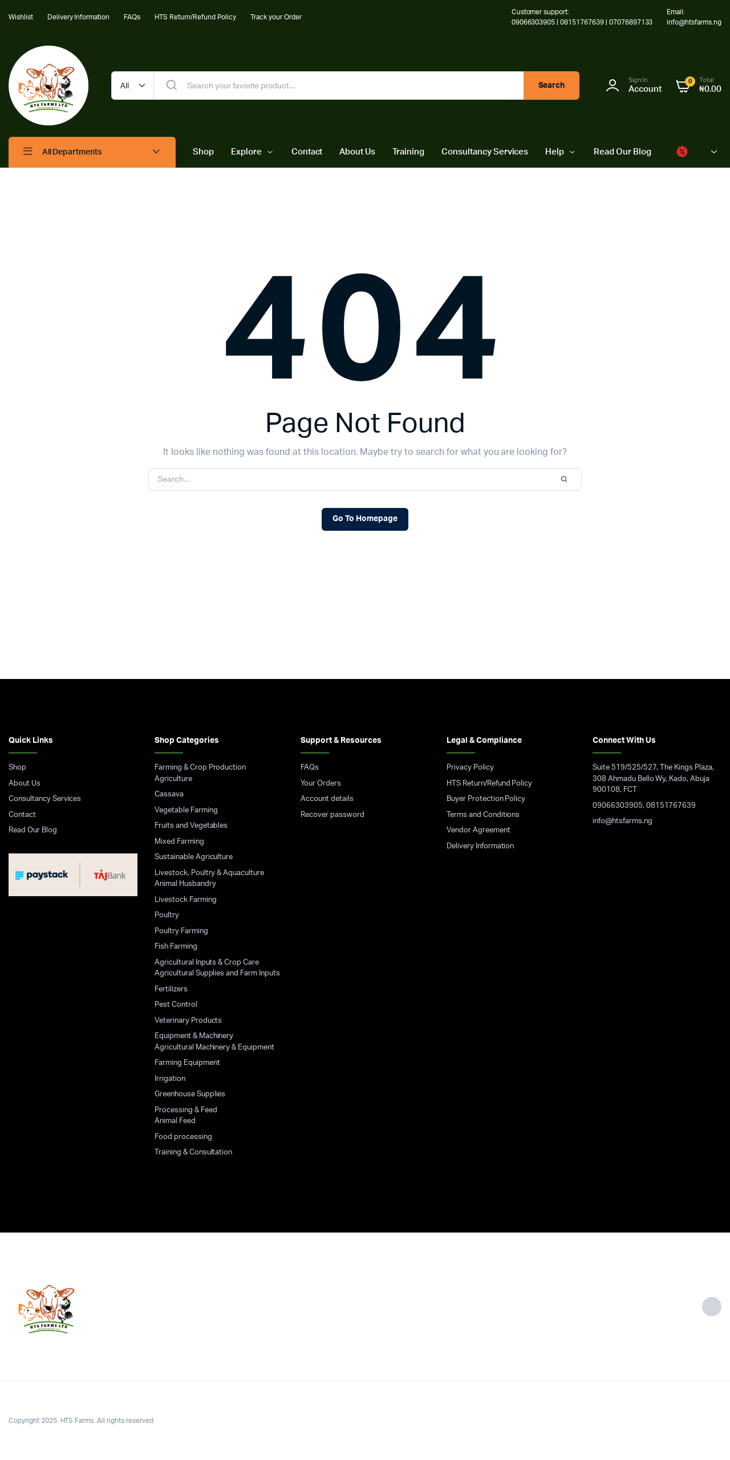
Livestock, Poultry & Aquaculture (209, 873)
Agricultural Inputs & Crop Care (207, 962)
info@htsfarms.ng (622, 821)
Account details (327, 799)
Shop (203, 152)
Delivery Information (78, 17)
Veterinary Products (188, 1020)
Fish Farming (176, 946)
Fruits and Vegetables (191, 825)
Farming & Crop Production (200, 767)
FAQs (132, 17)
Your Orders (321, 783)
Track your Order (276, 17)
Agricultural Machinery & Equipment (214, 1047)
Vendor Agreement (478, 830)
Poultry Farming (181, 931)
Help (554, 152)
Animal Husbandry (185, 884)
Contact (307, 152)
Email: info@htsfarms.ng (694, 17)
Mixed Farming (179, 841)
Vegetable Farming (186, 810)
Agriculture (173, 779)
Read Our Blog (622, 152)
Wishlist (21, 17)
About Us (357, 152)
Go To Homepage (365, 519)
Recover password (332, 815)
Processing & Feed (186, 1110)
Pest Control (176, 1004)
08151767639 (671, 806)
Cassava (169, 794)
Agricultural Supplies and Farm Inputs (217, 973)
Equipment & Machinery (194, 1036)
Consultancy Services (484, 152)
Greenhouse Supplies (190, 1094)
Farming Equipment (187, 1063)
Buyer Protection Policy (486, 799)
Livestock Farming (186, 900)
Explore (246, 152)
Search (551, 86)
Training (408, 152)
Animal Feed (175, 1121)
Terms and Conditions (483, 815)
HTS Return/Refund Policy (195, 17)
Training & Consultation (193, 1152)
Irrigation (170, 1079)
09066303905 (618, 806)
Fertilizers (171, 989)
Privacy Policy (470, 767)
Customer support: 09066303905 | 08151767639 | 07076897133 (582, 17)
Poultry (167, 915)
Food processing (183, 1137)
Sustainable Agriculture (194, 857)
